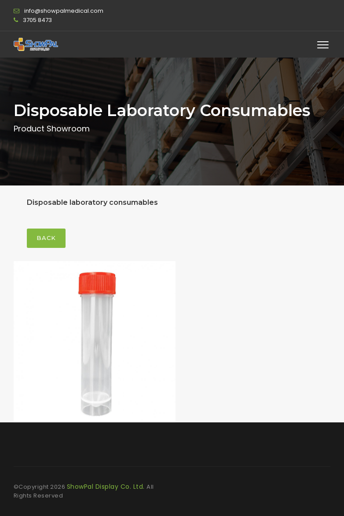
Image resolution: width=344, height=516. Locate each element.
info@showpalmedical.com (63, 11)
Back (46, 237)
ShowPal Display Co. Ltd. (107, 486)
